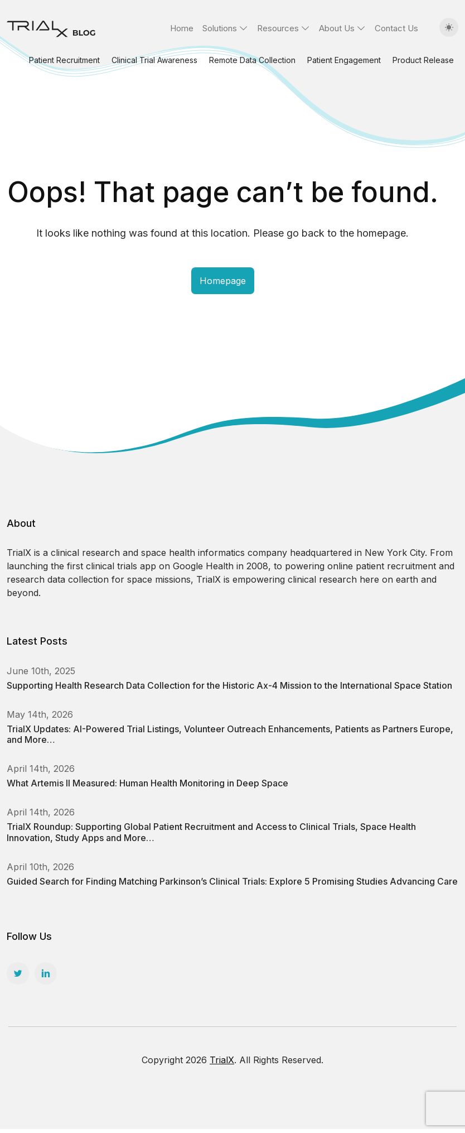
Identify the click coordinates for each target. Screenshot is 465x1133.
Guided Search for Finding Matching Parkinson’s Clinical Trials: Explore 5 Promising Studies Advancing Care (232, 881)
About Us (337, 28)
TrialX (222, 1059)
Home (181, 28)
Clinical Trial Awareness (154, 60)
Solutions (219, 28)
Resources (278, 28)
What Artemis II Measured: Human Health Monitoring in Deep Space (147, 783)
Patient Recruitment (64, 60)
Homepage (223, 280)
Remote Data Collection (252, 60)
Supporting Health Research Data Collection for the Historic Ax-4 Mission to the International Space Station (229, 685)
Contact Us (396, 28)
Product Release (423, 60)
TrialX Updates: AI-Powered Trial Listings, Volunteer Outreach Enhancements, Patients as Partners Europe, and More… (230, 734)
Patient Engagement (344, 60)
